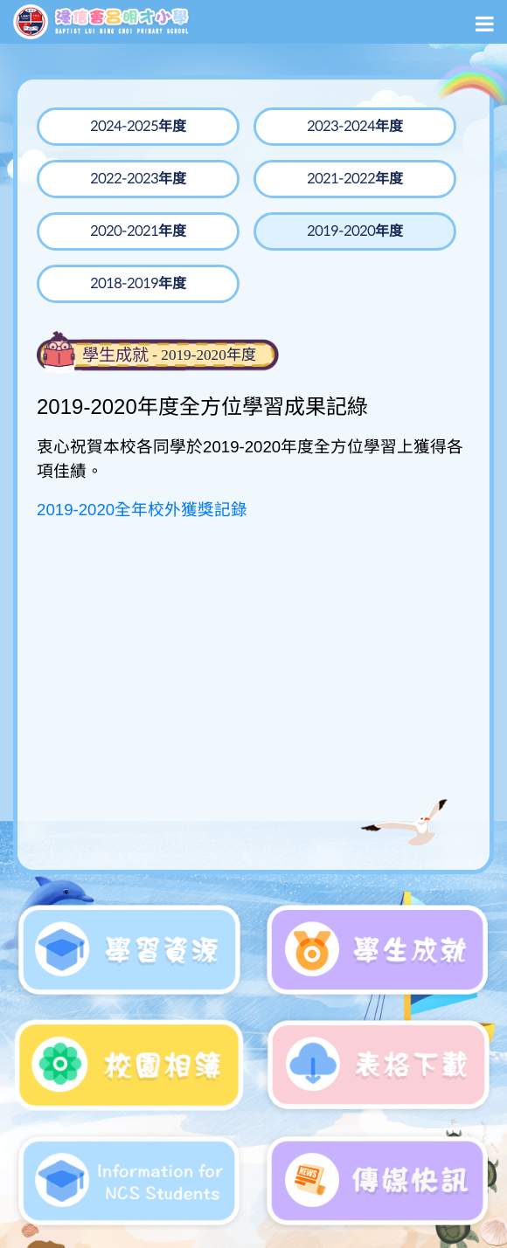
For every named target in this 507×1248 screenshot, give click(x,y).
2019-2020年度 (355, 231)
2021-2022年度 (355, 179)
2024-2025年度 (138, 127)
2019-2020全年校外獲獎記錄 (142, 509)
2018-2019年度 (138, 284)
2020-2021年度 (138, 231)
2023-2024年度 (355, 127)
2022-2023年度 (138, 179)
